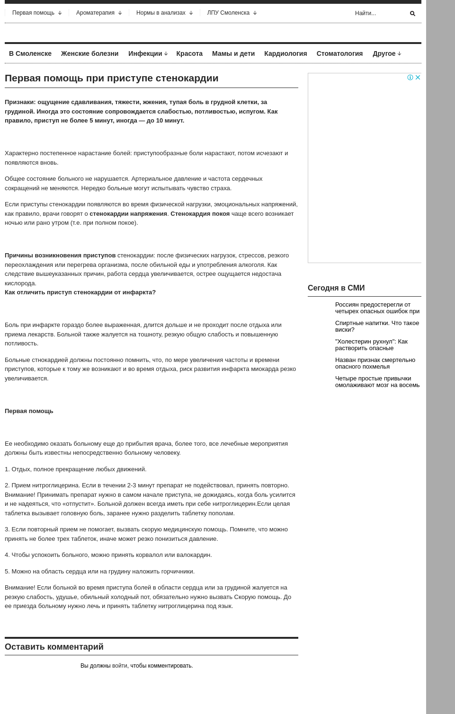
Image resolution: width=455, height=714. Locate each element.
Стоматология (340, 53)
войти (119, 665)
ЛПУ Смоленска (228, 12)
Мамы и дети (233, 53)
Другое (384, 53)
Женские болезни (89, 53)
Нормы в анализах (161, 12)
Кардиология (285, 53)
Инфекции (145, 53)
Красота (190, 53)
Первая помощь (33, 12)
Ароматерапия (95, 12)
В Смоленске (30, 53)
